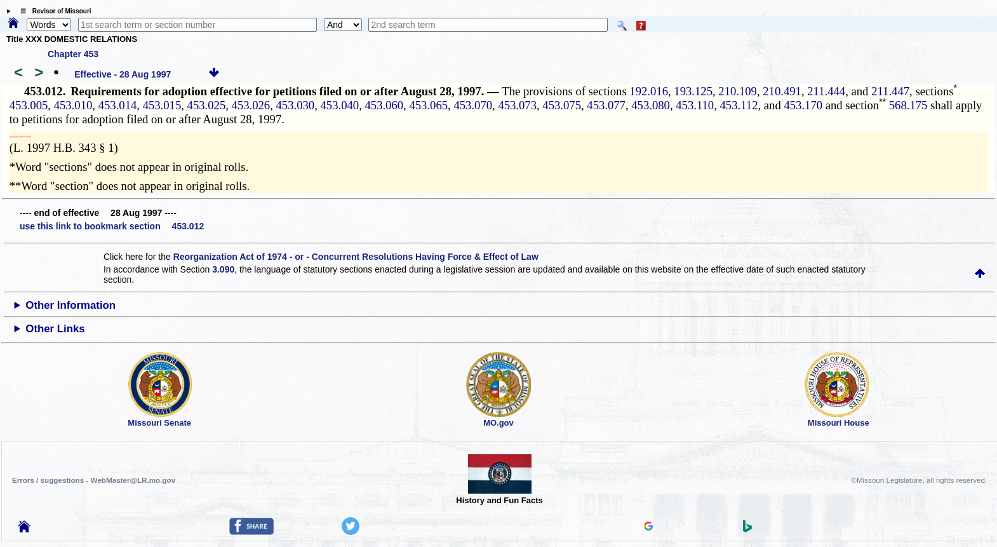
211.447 (890, 91)
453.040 (340, 105)
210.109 (737, 91)
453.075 (561, 105)
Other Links (54, 329)
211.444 (826, 91)
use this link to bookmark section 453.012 (112, 226)
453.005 (29, 105)
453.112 (739, 105)
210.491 (782, 91)
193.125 (693, 91)
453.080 (650, 105)
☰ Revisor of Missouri (52, 11)
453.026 (251, 105)
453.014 (117, 105)
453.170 (803, 105)
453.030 (295, 105)
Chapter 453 (73, 54)
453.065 (428, 105)
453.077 (606, 105)
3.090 (223, 269)
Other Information (70, 305)
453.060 (384, 105)
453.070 (472, 105)
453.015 (162, 105)
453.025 (206, 105)
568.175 (906, 105)
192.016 (648, 91)
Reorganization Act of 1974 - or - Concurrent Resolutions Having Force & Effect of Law (356, 257)
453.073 (517, 105)
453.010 (73, 105)
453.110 (695, 105)
